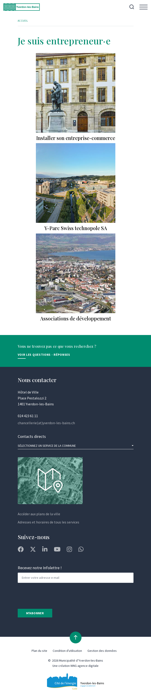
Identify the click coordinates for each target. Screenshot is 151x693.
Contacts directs (32, 436)
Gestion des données (102, 651)
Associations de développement (75, 318)
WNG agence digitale (84, 666)
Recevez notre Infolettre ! (40, 567)
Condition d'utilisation (67, 651)
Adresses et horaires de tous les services (48, 522)
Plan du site (39, 651)
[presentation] (52, 595)
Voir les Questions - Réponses (44, 355)
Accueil (23, 20)
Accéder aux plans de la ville (39, 514)
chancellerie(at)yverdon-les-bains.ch (46, 423)
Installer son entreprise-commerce (75, 138)
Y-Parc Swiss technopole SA (75, 228)
